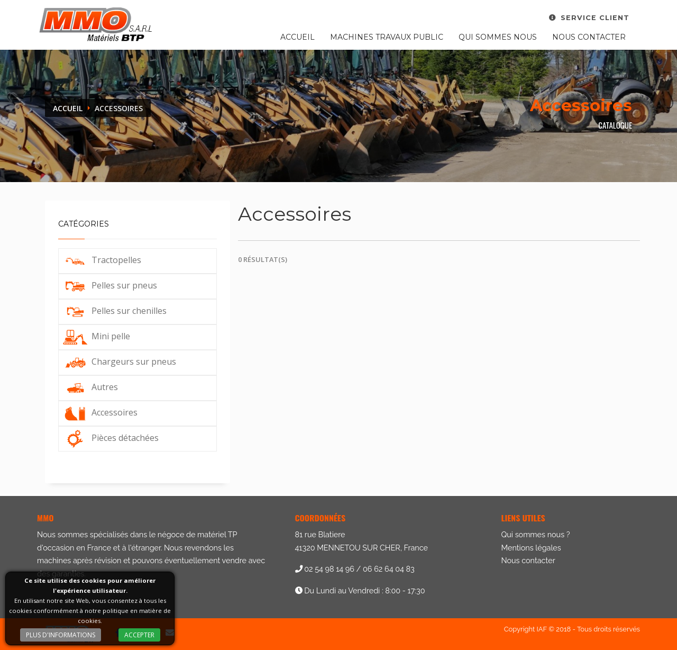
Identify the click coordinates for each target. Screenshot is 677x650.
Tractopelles (101, 260)
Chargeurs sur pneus (118, 361)
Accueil (297, 37)
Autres (89, 387)
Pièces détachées (110, 438)
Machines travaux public (386, 37)
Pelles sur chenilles (114, 311)
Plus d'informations (60, 634)
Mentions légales (531, 547)
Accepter (139, 634)
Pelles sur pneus (109, 285)
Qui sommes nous (498, 37)
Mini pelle (95, 336)
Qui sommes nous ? (535, 534)
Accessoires (99, 412)
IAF (542, 629)
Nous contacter (589, 37)
